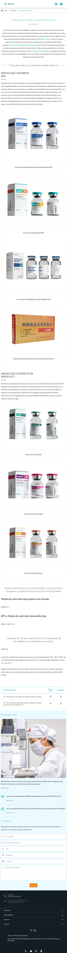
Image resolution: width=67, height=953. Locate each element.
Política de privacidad (21, 935)
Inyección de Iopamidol (33, 514)
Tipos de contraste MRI (39, 51)
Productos (13, 10)
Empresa (6, 919)
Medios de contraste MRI (15, 75)
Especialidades (8, 915)
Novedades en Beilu (9, 715)
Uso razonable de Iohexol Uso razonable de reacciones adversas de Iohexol (35, 808)
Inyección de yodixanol (33, 573)
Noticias (6, 924)
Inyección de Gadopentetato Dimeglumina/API (33, 167)
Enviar (33, 885)
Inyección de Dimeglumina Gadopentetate (23, 45)
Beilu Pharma (46, 39)
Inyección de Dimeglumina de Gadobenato (34, 299)
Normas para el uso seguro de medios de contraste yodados (22, 697)
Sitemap (10, 935)
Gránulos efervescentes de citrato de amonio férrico (33, 358)
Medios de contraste (26, 10)
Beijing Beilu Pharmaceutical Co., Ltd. (35, 939)
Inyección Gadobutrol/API (33, 233)
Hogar (5, 10)
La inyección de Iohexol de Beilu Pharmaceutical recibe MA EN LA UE (33, 796)
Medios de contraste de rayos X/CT (17, 375)
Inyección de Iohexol (33, 454)
